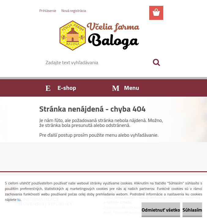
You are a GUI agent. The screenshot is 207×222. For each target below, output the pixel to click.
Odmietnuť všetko (161, 209)
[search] (156, 62)
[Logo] (100, 35)
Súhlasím (192, 209)
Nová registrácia (73, 10)
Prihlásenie (47, 10)
